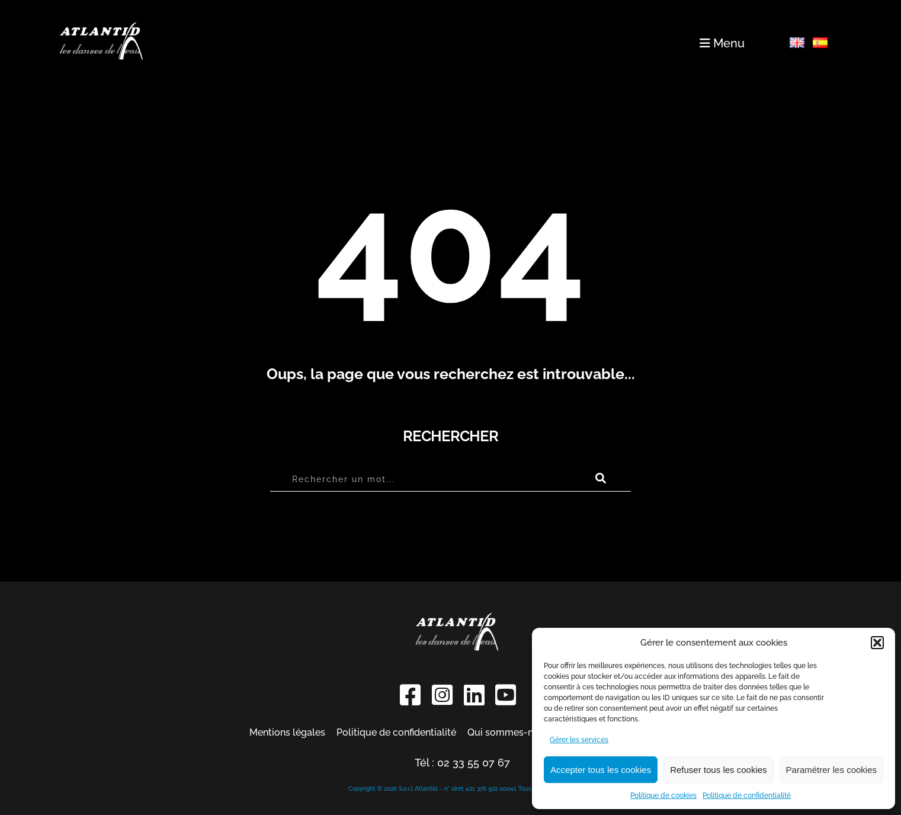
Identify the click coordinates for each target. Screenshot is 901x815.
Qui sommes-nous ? (512, 732)
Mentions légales (287, 732)
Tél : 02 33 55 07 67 (462, 762)
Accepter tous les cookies (600, 770)
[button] (877, 643)
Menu (722, 43)
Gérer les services (579, 740)
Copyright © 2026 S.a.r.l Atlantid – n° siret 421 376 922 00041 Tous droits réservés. (462, 788)
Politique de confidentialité (747, 795)
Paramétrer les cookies (831, 770)
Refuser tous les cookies (718, 770)
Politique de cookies (663, 795)
